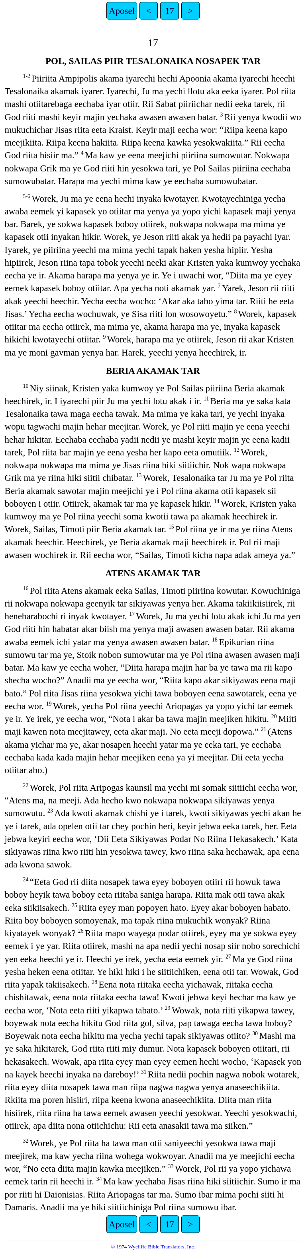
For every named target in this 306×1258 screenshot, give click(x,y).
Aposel (122, 11)
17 (169, 11)
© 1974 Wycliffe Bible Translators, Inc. (153, 1247)
